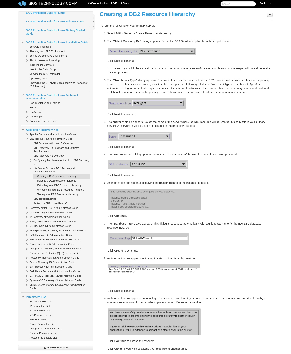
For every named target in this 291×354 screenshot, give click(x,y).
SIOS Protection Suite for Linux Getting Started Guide (55, 32)
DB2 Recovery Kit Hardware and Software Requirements (56, 149)
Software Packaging (40, 46)
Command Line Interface (40, 121)
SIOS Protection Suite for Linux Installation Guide (54, 42)
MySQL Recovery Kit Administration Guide (50, 221)
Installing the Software (42, 64)
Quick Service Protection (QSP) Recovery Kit (54, 253)
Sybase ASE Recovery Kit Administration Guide (53, 280)
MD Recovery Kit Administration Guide (48, 226)
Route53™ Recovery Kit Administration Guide (52, 257)
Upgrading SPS (38, 78)
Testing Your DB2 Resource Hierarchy (57, 194)
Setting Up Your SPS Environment (46, 56)
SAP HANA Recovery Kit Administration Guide (52, 271)
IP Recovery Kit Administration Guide (47, 217)
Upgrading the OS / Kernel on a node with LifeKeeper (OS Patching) (58, 85)
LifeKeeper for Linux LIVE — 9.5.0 (108, 3)
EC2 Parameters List (41, 301)
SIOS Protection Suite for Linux (45, 12)
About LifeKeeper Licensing (42, 60)
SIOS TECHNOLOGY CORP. (52, 3)
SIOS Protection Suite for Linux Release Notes (55, 21)
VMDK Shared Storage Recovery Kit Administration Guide (55, 286)
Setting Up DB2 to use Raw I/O (50, 203)
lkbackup (34, 107)
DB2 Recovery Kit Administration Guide (48, 139)
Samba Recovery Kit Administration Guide (50, 262)
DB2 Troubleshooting (44, 198)
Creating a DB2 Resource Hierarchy (56, 176)
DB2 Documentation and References (53, 143)
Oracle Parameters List (42, 324)
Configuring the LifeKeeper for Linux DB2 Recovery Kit (59, 161)
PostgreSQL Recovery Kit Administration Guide (53, 248)
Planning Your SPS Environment (45, 51)
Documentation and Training (45, 103)
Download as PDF (56, 347)
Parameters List (33, 297)
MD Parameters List (40, 310)
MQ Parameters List (40, 315)
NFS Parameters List (41, 319)
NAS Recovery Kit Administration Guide (49, 235)
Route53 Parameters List (43, 337)
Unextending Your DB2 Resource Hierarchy (60, 189)
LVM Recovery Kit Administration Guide (48, 212)
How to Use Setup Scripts (43, 69)
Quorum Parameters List (43, 333)
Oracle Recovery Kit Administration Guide (50, 244)
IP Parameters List (40, 306)
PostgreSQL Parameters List (45, 328)
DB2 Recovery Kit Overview (48, 155)
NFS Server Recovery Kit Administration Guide (52, 239)
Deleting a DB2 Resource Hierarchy (56, 180)
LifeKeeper (33, 112)
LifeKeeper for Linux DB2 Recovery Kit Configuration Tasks (52, 169)
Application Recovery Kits (40, 130)
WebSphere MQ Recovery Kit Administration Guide (55, 230)
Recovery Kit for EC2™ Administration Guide (51, 208)
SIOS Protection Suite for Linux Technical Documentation (49, 96)
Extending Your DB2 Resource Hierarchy (59, 185)
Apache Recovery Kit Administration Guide (50, 134)
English (265, 3)
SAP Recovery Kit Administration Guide (48, 267)
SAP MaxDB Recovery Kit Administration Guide (53, 276)
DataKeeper (34, 116)
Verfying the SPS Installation (45, 73)
